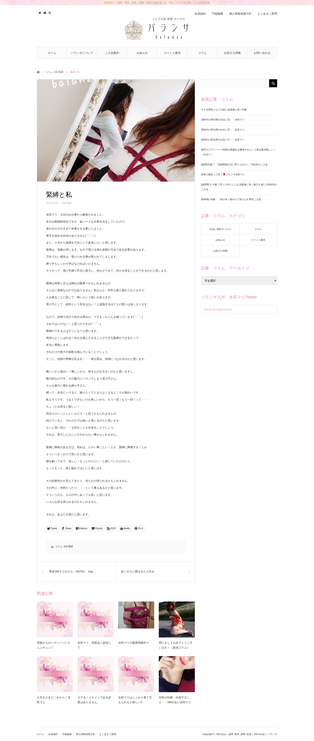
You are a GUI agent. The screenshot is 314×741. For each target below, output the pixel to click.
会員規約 (200, 13)
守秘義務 (217, 13)
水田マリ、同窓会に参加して (94, 645)
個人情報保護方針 (240, 13)
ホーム (52, 52)
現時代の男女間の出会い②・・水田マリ (222, 129)
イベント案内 (172, 52)
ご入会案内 (112, 52)
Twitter (39, 12)
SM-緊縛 (58, 72)
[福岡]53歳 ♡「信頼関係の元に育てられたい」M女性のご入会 (234, 164)
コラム (202, 52)
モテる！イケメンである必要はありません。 (94, 700)
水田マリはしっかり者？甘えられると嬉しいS (135, 700)
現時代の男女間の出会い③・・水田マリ (222, 119)
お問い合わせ (262, 52)
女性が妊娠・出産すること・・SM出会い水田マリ (175, 700)
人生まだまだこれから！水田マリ (53, 700)
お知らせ (142, 52)
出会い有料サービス (220, 229)
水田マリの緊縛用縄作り (133, 642)
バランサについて (82, 52)
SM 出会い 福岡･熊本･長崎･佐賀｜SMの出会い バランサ (246, 734)
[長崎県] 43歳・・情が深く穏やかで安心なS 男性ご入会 (231, 199)
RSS (49, 12)
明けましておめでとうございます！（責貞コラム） (175, 645)
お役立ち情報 (232, 52)
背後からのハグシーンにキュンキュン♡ (53, 645)
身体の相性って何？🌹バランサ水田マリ (223, 174)
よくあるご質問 (267, 13)
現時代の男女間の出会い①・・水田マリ (222, 139)
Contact (44, 12)
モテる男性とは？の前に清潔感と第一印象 (224, 109)
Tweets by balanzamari (217, 309)
